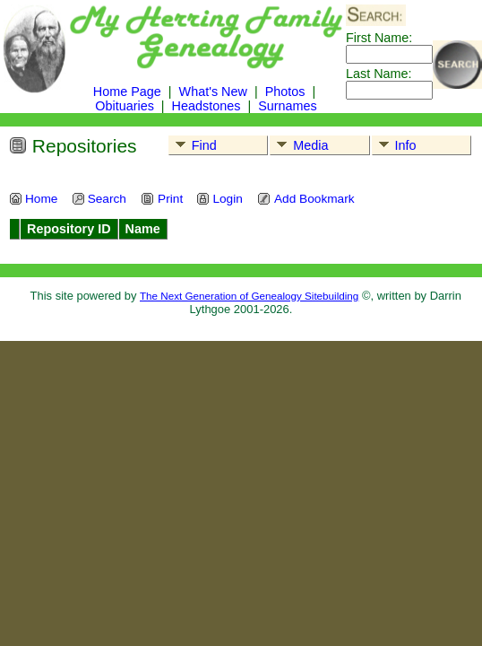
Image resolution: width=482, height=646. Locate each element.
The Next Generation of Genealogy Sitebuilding (249, 295)
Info (395, 145)
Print (162, 198)
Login (219, 198)
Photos (285, 91)
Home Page (127, 91)
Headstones (206, 106)
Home (33, 198)
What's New (213, 91)
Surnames (287, 106)
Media (299, 145)
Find (193, 145)
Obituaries (126, 106)
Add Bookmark (306, 198)
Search (99, 198)
